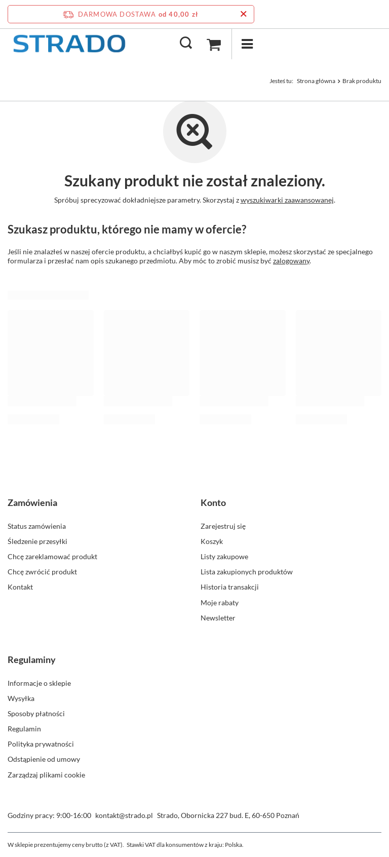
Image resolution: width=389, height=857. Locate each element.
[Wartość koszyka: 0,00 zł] (214, 44)
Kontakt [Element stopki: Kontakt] (20, 586)
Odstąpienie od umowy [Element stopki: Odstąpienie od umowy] (44, 759)
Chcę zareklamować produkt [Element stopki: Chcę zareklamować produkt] (52, 556)
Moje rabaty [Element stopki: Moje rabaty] (220, 602)
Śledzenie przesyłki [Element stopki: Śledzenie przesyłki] (37, 541)
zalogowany (291, 260)
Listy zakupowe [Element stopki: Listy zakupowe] (224, 556)
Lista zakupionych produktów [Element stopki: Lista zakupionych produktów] (247, 571)
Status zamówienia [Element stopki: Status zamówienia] (37, 526)
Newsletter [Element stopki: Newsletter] (218, 617)
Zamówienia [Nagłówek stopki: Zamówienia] (32, 502)
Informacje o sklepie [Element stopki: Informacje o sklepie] (39, 683)
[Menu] (246, 43)
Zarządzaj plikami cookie (46, 774)
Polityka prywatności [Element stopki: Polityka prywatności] (41, 743)
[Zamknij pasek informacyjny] (243, 14)
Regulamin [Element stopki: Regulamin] (24, 728)
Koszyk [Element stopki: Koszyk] (212, 541)
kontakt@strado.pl (124, 815)
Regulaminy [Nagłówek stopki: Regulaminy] (32, 659)
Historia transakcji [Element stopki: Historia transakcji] (230, 586)
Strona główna (316, 81)
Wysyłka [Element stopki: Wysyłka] (21, 698)
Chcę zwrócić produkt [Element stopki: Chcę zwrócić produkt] (42, 571)
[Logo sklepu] (69, 43)
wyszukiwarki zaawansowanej (287, 200)
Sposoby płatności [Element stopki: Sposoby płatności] (36, 713)
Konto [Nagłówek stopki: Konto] (213, 502)
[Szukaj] (186, 43)
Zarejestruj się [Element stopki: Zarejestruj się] (223, 526)
